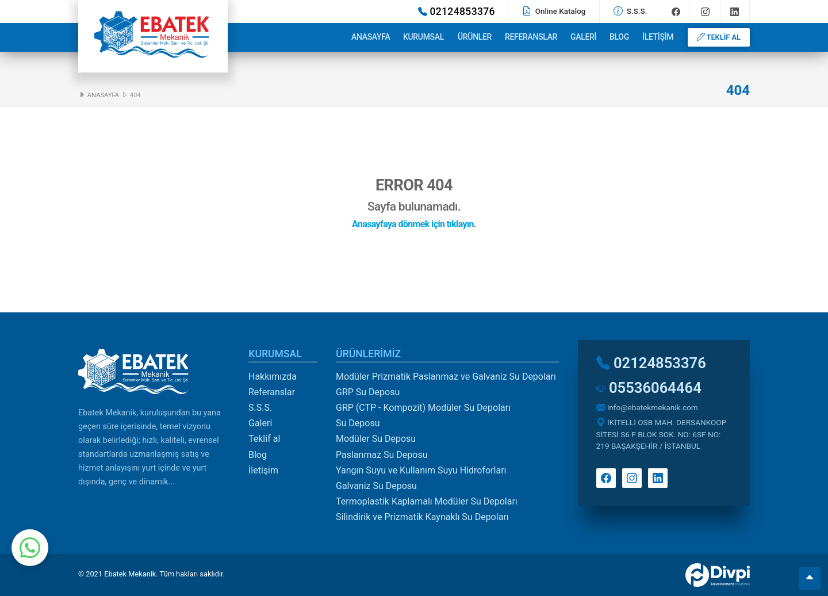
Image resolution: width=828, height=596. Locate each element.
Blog (619, 36)
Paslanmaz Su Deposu (382, 454)
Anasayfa (370, 36)
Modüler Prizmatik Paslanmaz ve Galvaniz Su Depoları (446, 376)
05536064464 (649, 387)
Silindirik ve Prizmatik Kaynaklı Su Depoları (422, 516)
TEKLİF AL (719, 37)
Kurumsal (423, 36)
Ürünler (475, 36)
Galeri (583, 36)
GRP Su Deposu (368, 392)
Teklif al (264, 438)
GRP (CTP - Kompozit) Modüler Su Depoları (423, 407)
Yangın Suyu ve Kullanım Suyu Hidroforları (421, 470)
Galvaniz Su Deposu (376, 485)
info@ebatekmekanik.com (647, 407)
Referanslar (531, 36)
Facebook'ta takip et (676, 11)
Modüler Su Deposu (376, 438)
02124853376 (456, 11)
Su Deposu (357, 423)
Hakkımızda (272, 376)
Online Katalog (553, 11)
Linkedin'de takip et (734, 11)
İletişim (657, 36)
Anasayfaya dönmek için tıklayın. (414, 224)
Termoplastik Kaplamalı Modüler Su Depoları (427, 501)
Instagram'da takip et (705, 11)
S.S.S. (630, 11)
